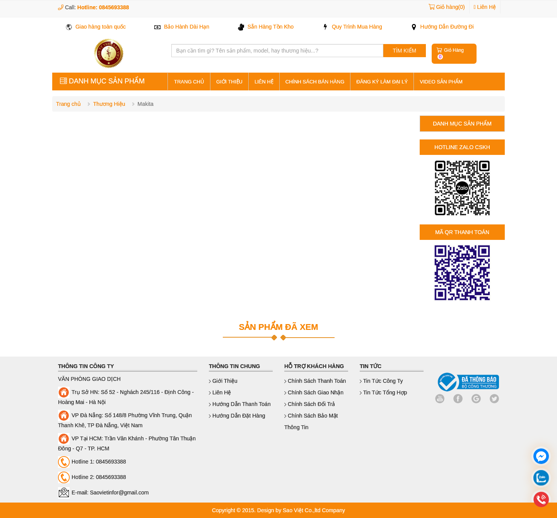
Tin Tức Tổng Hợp (383, 392)
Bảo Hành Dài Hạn (181, 27)
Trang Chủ (189, 82)
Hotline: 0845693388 (103, 7)
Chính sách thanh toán (315, 381)
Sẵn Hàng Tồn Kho (266, 27)
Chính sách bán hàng (314, 82)
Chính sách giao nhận (313, 392)
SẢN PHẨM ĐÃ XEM (278, 327)
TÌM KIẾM (404, 51)
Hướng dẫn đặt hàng (237, 416)
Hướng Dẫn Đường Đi (442, 27)
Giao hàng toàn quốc (96, 27)
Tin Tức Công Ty (381, 381)
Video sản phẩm (441, 82)
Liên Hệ (485, 7)
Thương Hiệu (109, 104)
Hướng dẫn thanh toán (240, 404)
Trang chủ (68, 104)
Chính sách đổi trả (309, 404)
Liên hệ (264, 82)
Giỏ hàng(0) (450, 7)
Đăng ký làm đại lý (382, 82)
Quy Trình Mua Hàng (352, 27)
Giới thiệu (229, 82)
